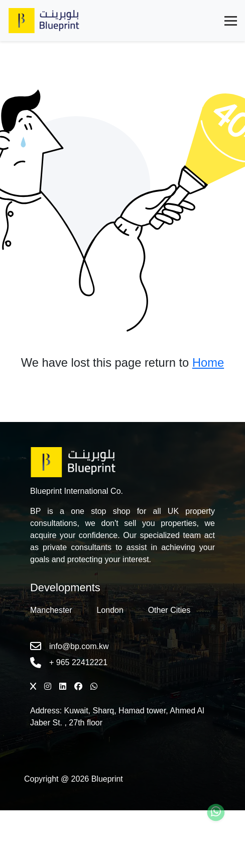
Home (208, 362)
